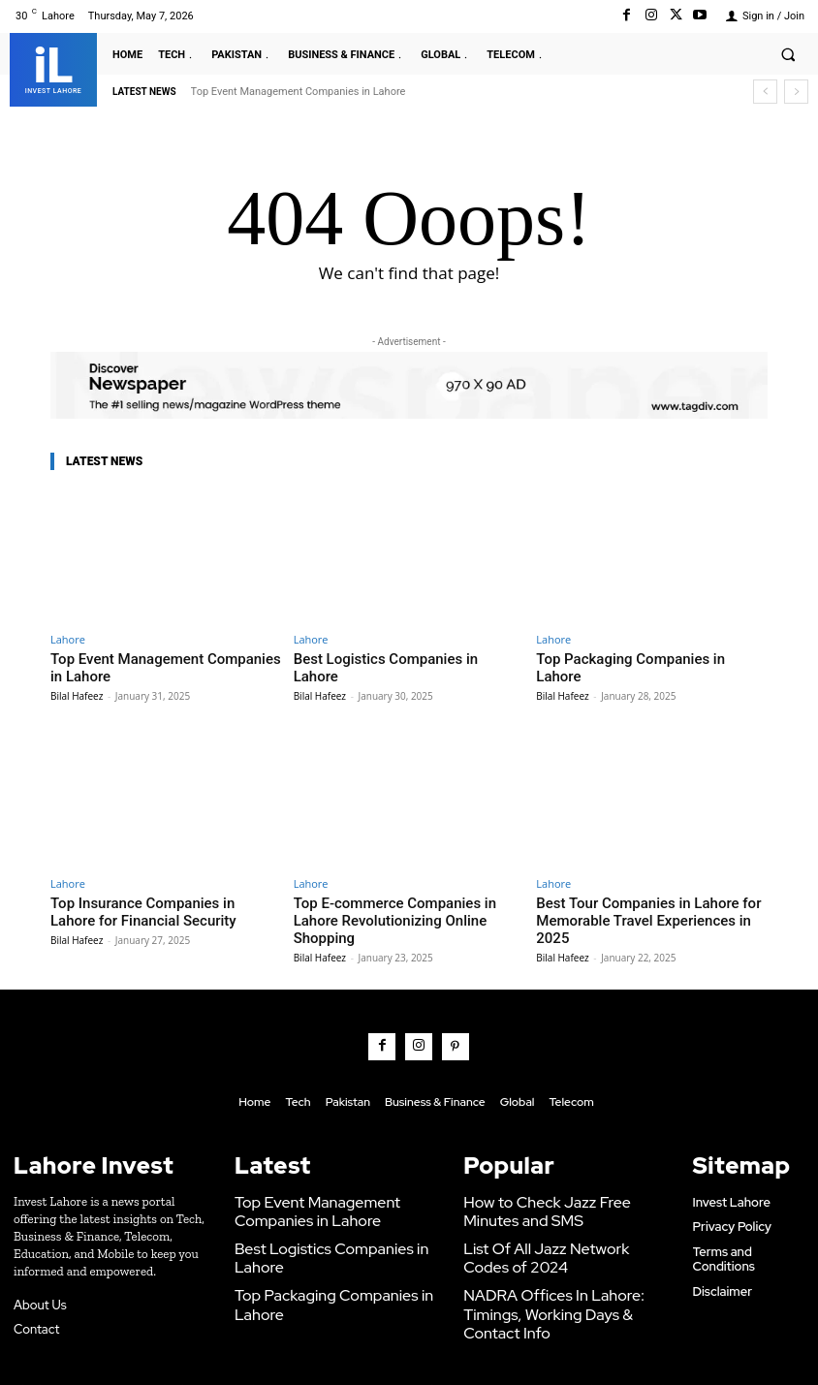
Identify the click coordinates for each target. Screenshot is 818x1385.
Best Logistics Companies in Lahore (394, 657)
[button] (788, 54)
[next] (796, 91)
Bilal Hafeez (76, 691)
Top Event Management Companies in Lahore (298, 91)
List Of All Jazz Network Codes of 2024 (557, 1214)
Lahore (67, 639)
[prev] (765, 91)
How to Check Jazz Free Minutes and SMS (554, 1171)
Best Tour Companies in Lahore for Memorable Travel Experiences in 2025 (645, 905)
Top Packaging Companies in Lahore (638, 657)
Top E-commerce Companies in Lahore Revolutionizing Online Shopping (403, 905)
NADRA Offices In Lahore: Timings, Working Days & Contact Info (561, 1257)
